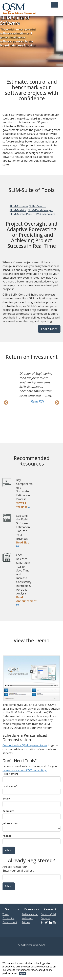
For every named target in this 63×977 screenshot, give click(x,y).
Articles (26, 922)
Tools (6, 914)
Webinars (27, 918)
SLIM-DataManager (40, 210)
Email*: (7, 798)
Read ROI (37, 401)
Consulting (8, 918)
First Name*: (10, 773)
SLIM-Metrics (18, 210)
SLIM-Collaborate (44, 214)
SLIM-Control (37, 206)
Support (45, 918)
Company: (8, 811)
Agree (22, 973)
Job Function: (10, 823)
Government (10, 922)
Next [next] (56, 402)
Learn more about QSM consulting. (25, 770)
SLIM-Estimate (19, 206)
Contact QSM (48, 914)
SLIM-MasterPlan (21, 214)
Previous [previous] (6, 402)
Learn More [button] (49, 329)
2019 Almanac (30, 914)
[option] (31, 387)
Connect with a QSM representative (25, 745)
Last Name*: (10, 786)
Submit (8, 886)
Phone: (7, 835)
